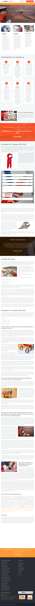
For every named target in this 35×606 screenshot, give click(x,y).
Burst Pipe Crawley (4, 565)
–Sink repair (15, 510)
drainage (19, 270)
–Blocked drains (21, 501)
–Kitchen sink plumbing (30, 508)
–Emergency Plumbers (16, 506)
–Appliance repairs (30, 498)
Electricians (28, 3)
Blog (19, 572)
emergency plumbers (4, 345)
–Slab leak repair (19, 510)
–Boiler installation (14, 496)
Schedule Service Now (30, 1)
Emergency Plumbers (5, 3)
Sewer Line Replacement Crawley (6, 578)
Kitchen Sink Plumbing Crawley (6, 571)
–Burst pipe (8, 508)
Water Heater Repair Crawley (6, 588)
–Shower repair (7, 510)
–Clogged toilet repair (18, 508)
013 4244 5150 (17, 136)
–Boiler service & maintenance (29, 506)
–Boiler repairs (15, 499)
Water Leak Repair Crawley (5, 589)
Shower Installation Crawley (6, 580)
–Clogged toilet (12, 508)
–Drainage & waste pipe (11, 497)
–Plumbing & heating (20, 509)
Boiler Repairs (10, 3)
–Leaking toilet (8, 509)
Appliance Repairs (24, 3)
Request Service (4, 18)
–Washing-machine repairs (9, 500)
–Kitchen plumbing (24, 508)
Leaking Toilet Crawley (5, 574)
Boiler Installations (19, 3)
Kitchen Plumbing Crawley (5, 569)
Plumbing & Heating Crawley (6, 577)
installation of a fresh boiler (14, 281)
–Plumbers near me (14, 509)
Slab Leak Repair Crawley (5, 586)
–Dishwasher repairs (16, 500)
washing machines (9, 291)
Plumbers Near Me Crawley (5, 575)
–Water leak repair (30, 510)
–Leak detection (3, 509)
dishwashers (14, 291)
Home (2, 3)
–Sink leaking (11, 510)
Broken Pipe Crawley (4, 563)
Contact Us (31, 3)
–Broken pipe (5, 508)
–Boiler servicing (25, 496)
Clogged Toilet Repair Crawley (6, 568)
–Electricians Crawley (15, 507)
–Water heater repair (25, 510)
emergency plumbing (12, 289)
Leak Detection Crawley (5, 572)
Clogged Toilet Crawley (5, 566)
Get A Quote (17, 554)
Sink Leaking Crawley (5, 583)
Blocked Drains (14, 3)
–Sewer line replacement (27, 509)
